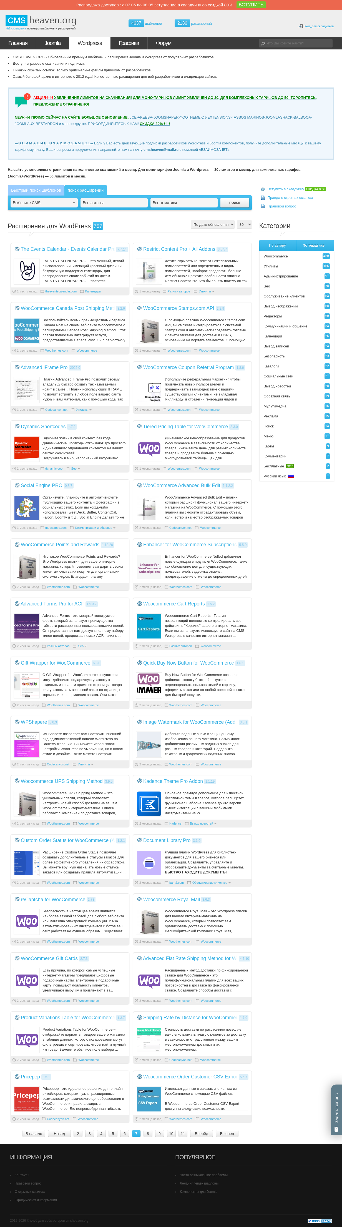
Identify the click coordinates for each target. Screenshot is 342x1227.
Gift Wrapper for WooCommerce (55, 663)
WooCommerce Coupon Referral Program (188, 367)
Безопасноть (297, 356)
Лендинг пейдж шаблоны (199, 1183)
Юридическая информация (36, 1200)
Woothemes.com (56, 350)
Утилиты (205, 291)
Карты (297, 446)
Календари (93, 291)
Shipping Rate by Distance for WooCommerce (193, 1017)
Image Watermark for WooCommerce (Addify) (192, 722)
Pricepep (30, 1077)
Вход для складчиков (316, 26)
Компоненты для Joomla (198, 1192)
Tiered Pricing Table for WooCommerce (185, 426)
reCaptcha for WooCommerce (53, 899)
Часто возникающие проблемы (204, 1175)
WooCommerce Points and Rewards (60, 544)
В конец (227, 1133)
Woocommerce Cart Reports (174, 604)
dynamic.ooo (53, 468)
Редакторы (297, 316)
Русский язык (297, 476)
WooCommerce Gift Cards (49, 958)
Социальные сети (297, 376)
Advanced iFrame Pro (44, 367)
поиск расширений (86, 190)
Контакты (22, 1175)
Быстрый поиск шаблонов (36, 190)
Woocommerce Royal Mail (171, 899)
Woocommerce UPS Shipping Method (62, 781)
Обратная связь (297, 396)
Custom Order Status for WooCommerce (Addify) (74, 840)
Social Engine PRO (41, 485)
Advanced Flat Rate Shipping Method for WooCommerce (204, 958)
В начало (34, 1133)
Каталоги (297, 366)
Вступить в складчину (297, 189)
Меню (297, 436)
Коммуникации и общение (93, 527)
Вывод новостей (201, 823)
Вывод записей (297, 346)
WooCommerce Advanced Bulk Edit (181, 485)
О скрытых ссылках (30, 1192)
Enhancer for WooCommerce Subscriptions (190, 544)
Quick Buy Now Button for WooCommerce (188, 663)
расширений (193, 23)
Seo (74, 468)
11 (183, 1133)
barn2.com (176, 882)
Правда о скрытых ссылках (290, 198)
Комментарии (297, 456)
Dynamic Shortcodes (43, 426)
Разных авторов (179, 291)
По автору (277, 245)
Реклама (297, 416)
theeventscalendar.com (61, 291)
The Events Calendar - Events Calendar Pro (68, 249)
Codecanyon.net (56, 409)
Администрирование (297, 276)
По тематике (314, 245)
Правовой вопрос (282, 206)
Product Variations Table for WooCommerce (68, 1017)
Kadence (175, 823)
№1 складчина (16, 28)
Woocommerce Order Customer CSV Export (191, 1077)
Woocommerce (87, 350)
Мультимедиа (297, 406)
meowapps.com (56, 527)
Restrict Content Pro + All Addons (179, 249)
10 (171, 1133)
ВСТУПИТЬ (251, 4)
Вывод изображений (297, 306)
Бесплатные (297, 466)
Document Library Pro (167, 840)
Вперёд (201, 1133)
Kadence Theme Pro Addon (173, 781)
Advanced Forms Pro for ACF (52, 604)
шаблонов (145, 23)
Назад (59, 1133)
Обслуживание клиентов (209, 882)
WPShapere (34, 722)
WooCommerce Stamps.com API (178, 308)
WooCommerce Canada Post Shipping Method (71, 308)
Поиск (297, 426)
